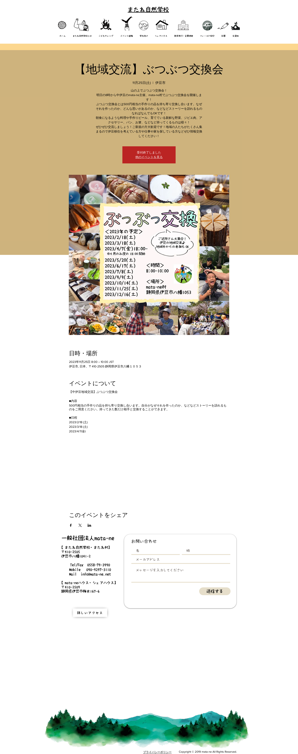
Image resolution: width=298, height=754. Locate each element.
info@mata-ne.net (96, 574)
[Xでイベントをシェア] (80, 525)
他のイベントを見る (149, 157)
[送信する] (215, 591)
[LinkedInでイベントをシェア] (89, 525)
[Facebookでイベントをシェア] (71, 525)
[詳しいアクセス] (90, 612)
